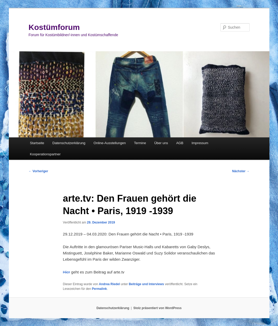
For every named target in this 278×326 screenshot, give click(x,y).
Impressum (199, 143)
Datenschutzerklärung (68, 143)
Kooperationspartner (45, 154)
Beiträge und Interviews (146, 284)
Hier (66, 272)
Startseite (37, 143)
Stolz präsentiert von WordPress (157, 308)
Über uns (161, 143)
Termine (140, 143)
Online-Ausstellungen (110, 143)
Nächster (241, 171)
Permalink (99, 289)
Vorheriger (38, 171)
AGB (179, 143)
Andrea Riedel (109, 284)
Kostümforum (54, 27)
